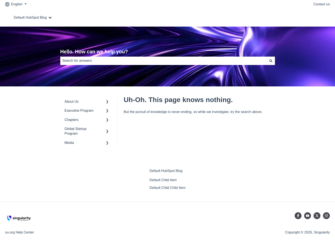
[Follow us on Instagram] (326, 215)
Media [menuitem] (69, 143)
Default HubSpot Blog (30, 17)
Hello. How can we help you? (94, 51)
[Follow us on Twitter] (317, 215)
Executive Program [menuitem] (79, 110)
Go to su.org (316, 17)
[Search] (271, 61)
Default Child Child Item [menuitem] (167, 188)
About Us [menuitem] (72, 101)
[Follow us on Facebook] (298, 215)
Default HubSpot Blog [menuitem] (165, 171)
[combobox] (163, 61)
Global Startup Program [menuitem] (75, 131)
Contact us (322, 4)
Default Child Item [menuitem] (163, 180)
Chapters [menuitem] (72, 120)
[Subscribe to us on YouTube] (307, 215)
